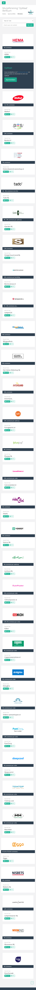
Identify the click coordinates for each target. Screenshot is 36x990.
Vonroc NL (7, 542)
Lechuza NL (8, 571)
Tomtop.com (9, 801)
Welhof (7, 111)
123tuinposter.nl (10, 600)
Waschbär (8, 830)
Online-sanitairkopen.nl (12, 715)
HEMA (6, 54)
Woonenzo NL (9, 944)
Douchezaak (8, 973)
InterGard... (8, 399)
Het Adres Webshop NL (11, 370)
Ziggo (5, 858)
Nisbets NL (7, 887)
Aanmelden (10, 80)
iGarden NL (8, 226)
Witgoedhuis (7, 341)
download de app (23, 72)
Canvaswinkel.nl (10, 485)
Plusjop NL (8, 456)
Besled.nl (7, 140)
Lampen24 (8, 313)
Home (4, 14)
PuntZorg (8, 743)
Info (12, 57)
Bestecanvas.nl (10, 284)
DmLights (6, 686)
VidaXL (5, 514)
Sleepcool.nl (8, 772)
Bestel (7, 57)
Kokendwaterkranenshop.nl (13, 169)
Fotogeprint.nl (9, 427)
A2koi (6, 628)
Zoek (30, 25)
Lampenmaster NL (11, 916)
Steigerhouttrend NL (12, 255)
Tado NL (6, 198)
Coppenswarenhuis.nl (12, 657)
